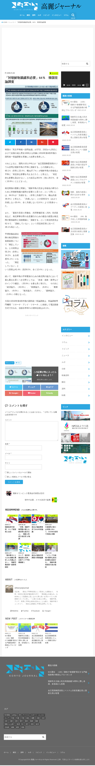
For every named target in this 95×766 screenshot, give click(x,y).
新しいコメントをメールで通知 (19, 473)
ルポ (39, 16)
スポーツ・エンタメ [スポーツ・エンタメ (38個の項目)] (37, 716)
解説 (28, 16)
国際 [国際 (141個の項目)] (32, 719)
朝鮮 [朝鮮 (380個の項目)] (36, 722)
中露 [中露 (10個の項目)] (17, 719)
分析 (63, 367)
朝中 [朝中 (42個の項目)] (21, 722)
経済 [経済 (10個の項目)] (37, 725)
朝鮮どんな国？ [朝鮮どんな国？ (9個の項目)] (10, 725)
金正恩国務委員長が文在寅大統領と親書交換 (74, 230)
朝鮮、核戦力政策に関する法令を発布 (74, 194)
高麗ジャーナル (36, 760)
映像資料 (65, 373)
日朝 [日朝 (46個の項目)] (38, 719)
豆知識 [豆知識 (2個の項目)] (7, 728)
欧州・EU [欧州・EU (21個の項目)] (20, 725)
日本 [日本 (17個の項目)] (43, 719)
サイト (7, 464)
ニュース (10, 363)
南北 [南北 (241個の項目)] (27, 719)
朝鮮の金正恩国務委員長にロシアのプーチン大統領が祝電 (74, 180)
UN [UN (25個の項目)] (20, 716)
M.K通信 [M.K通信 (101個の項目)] (7, 716)
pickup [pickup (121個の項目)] (14, 716)
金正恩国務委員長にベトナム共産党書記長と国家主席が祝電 (74, 136)
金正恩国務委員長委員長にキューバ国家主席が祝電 (74, 151)
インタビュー (56, 16)
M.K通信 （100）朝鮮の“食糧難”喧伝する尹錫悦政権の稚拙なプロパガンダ (74, 106)
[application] (75, 80)
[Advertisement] (31, 48)
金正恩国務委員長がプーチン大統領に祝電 (74, 206)
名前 (7, 445)
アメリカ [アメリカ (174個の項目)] (26, 716)
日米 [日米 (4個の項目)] (6, 722)
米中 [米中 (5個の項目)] (27, 725)
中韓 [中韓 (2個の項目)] (22, 719)
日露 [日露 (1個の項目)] (11, 722)
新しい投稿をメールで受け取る (19, 478)
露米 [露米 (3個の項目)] (17, 728)
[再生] (64, 86)
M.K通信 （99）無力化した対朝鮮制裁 (74, 218)
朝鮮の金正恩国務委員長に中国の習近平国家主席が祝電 (74, 165)
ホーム (22, 16)
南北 (19, 363)
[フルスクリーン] (87, 86)
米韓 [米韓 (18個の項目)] (32, 725)
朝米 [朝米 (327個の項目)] (26, 722)
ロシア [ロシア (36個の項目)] (7, 719)
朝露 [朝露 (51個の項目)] (31, 722)
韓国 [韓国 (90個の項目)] (22, 728)
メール (8, 454)
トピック (46, 16)
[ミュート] (83, 86)
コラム (66, 16)
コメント (8, 421)
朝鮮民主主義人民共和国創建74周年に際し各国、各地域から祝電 (74, 121)
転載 (63, 393)
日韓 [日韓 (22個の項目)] (16, 722)
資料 (33, 16)
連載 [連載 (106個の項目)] (12, 728)
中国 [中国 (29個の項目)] (12, 719)
